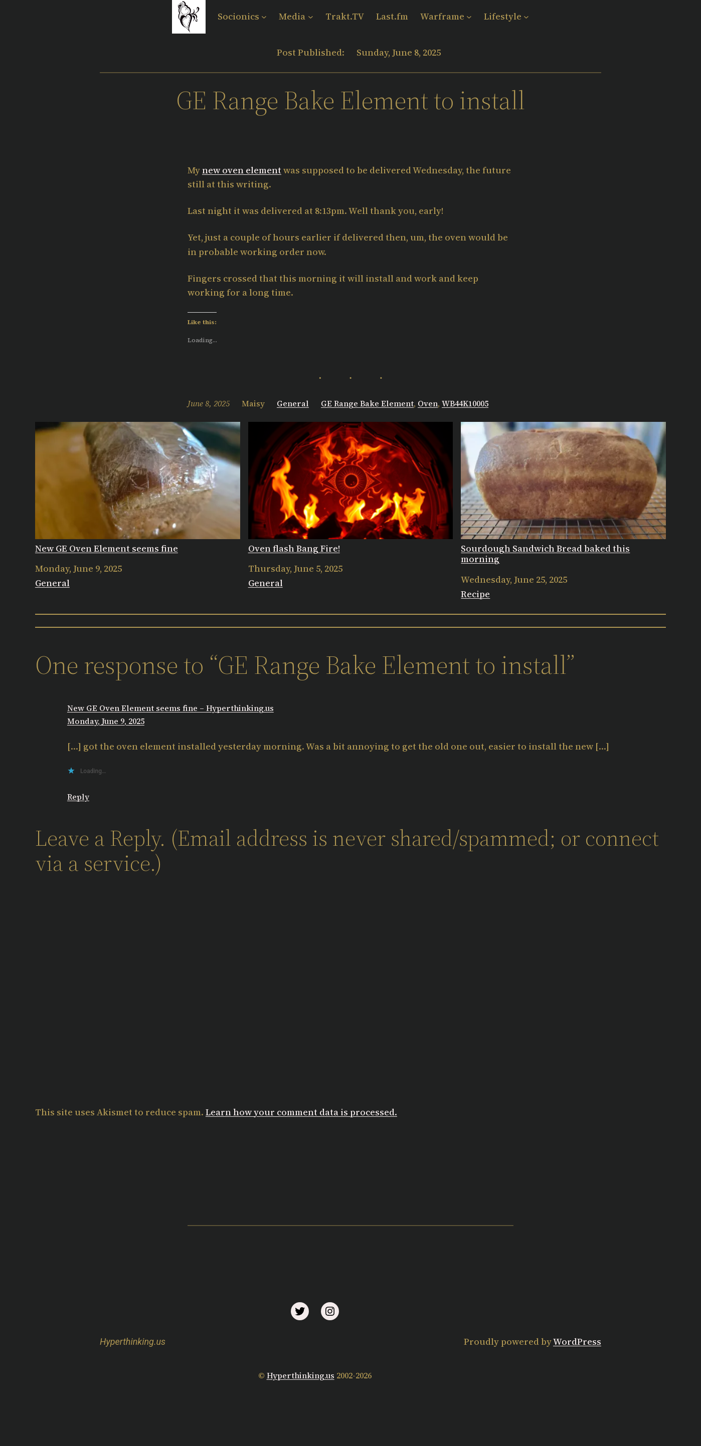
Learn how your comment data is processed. (301, 1112)
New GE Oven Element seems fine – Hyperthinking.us (170, 707)
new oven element (241, 170)
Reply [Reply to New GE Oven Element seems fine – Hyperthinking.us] (78, 796)
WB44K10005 (465, 403)
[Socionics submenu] (264, 17)
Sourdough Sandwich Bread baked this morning (563, 493)
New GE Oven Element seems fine (137, 488)
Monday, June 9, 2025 (105, 721)
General (293, 403)
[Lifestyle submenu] (526, 17)
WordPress (577, 1341)
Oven (428, 403)
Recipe (475, 594)
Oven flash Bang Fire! (350, 488)
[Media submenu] (310, 17)
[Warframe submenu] (469, 17)
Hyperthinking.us (132, 1341)
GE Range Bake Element (367, 403)
